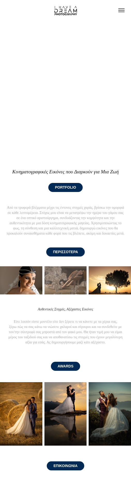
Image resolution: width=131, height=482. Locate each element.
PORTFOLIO (65, 187)
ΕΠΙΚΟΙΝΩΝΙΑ (65, 466)
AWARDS (65, 366)
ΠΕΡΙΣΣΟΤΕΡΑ (65, 252)
